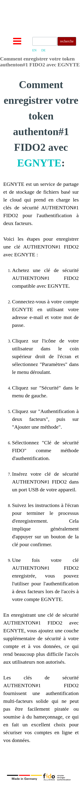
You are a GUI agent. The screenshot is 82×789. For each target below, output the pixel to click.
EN (34, 50)
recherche (66, 41)
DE (43, 50)
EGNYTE (39, 163)
